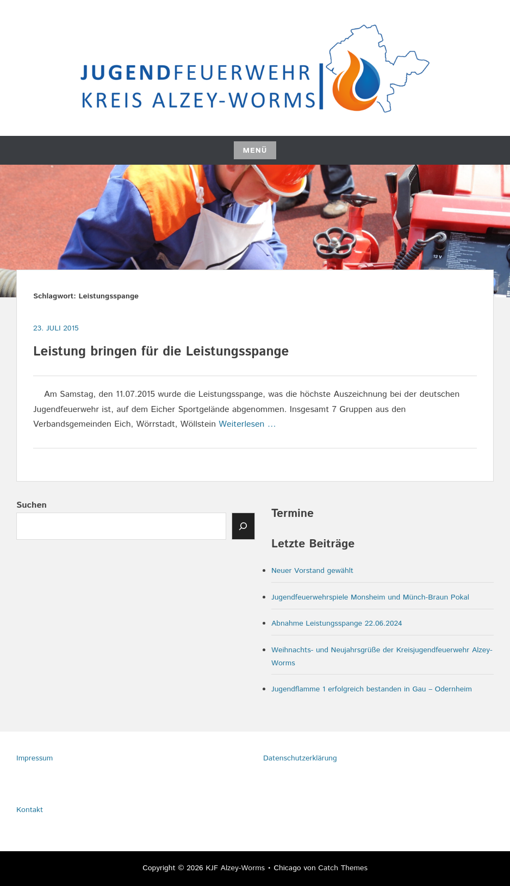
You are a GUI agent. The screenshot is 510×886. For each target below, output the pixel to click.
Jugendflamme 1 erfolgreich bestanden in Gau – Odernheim (371, 689)
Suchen (31, 505)
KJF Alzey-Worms (235, 868)
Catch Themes (343, 868)
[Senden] (244, 526)
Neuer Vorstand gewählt (312, 570)
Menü (254, 150)
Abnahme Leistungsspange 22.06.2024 (336, 623)
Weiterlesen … (247, 424)
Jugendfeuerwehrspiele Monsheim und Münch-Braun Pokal (370, 597)
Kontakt (29, 809)
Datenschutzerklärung (300, 758)
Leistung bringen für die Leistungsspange (161, 351)
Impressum (34, 758)
